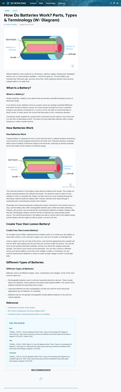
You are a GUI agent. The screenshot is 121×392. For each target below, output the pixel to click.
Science (33, 3)
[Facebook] (111, 3)
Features (61, 3)
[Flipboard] (114, 3)
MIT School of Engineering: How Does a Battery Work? (26, 311)
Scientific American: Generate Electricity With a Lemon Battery (29, 314)
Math (41, 3)
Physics (15, 10)
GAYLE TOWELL (11, 24)
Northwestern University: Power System (21, 307)
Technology (50, 3)
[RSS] (117, 3)
